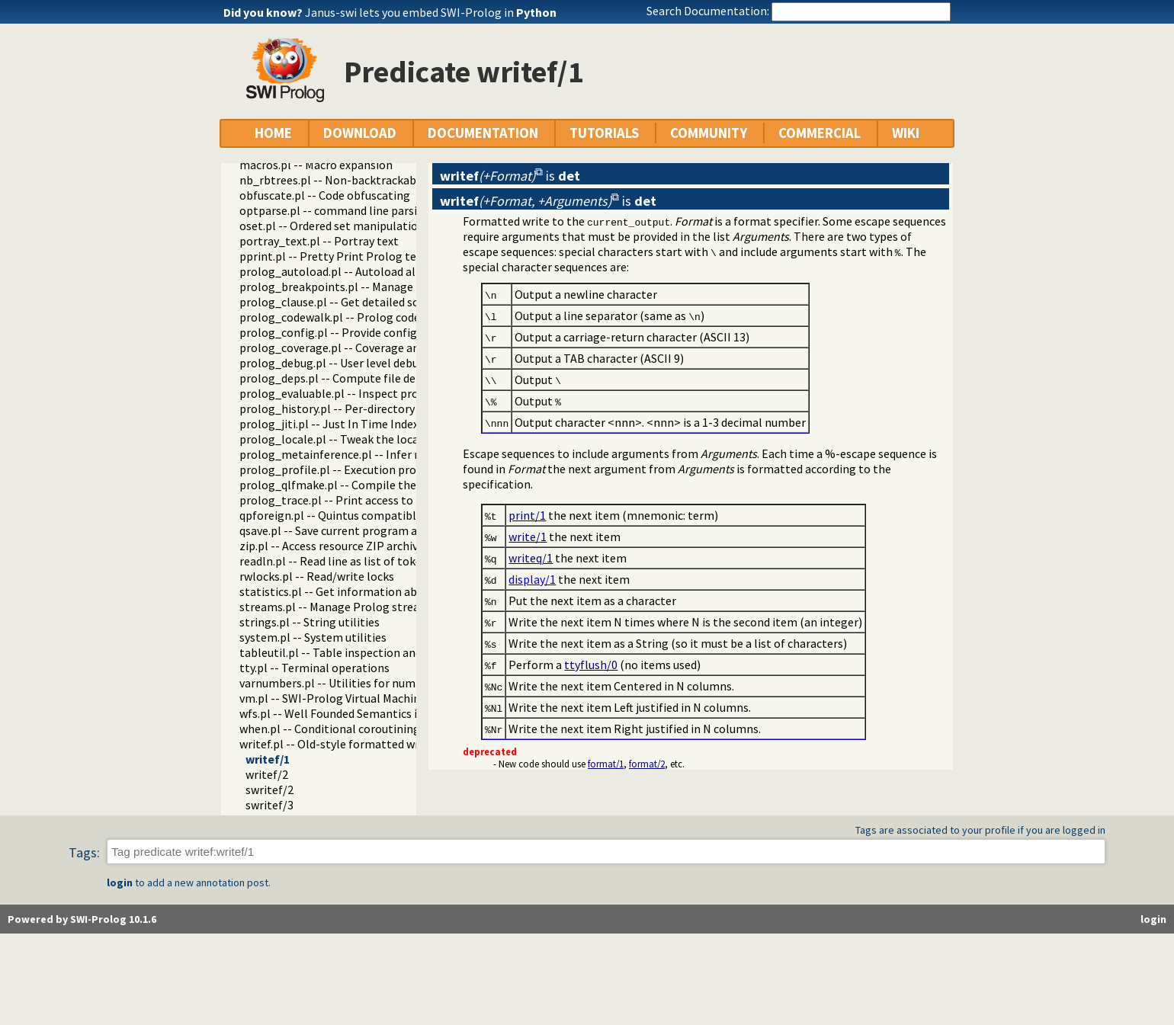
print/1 (527, 515)
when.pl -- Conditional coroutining (329, 728)
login (120, 882)
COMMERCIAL (819, 133)
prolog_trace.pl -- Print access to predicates (354, 500)
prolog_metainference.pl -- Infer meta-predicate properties (396, 454)
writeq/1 (530, 557)
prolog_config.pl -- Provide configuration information (381, 332)
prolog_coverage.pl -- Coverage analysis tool (356, 347)
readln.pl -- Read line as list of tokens (336, 561)
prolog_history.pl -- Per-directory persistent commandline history (412, 408)
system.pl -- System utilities (313, 637)
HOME (273, 133)
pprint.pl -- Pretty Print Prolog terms (338, 256)
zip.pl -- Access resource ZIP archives (334, 545)
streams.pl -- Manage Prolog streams (337, 606)
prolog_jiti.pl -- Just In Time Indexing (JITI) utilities (375, 423)
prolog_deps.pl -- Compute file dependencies (356, 378)
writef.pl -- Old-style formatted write (336, 743)
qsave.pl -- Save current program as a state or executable (386, 530)
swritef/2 (269, 789)
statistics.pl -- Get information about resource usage (377, 591)
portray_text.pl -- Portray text (319, 240)
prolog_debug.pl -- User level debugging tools (359, 362)
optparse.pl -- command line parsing (335, 210)
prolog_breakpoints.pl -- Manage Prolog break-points (380, 286)
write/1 (527, 536)
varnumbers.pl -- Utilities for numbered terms (359, 682)
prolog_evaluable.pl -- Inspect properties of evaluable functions (407, 393)
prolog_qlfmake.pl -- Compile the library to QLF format (385, 484)
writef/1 (267, 759)
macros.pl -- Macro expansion (316, 164)
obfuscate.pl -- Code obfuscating (324, 195)
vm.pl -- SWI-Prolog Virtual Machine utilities (354, 698)
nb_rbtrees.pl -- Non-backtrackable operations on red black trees (410, 179)
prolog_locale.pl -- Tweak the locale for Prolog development (398, 439)
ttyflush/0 (590, 664)
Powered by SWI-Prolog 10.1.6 (82, 919)
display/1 (532, 579)
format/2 (647, 764)
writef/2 (266, 774)
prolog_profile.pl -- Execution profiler (338, 469)
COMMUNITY (708, 133)
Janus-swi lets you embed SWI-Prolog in (431, 12)
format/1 (606, 764)
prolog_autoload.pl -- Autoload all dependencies (365, 271)
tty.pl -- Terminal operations (314, 667)
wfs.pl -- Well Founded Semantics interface (350, 713)
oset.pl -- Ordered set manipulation (332, 225)
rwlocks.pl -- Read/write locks (316, 576)
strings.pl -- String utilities (309, 621)
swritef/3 (269, 804)
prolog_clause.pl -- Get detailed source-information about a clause (413, 301)
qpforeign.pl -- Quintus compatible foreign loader (369, 515)
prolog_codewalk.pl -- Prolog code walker (348, 317)
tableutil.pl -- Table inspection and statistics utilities (378, 652)
